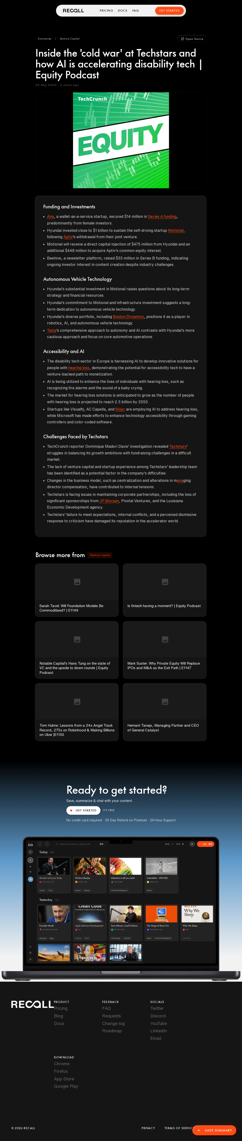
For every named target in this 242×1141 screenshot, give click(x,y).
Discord (158, 1016)
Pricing (106, 10)
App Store (64, 1079)
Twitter (157, 1008)
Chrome (61, 1063)
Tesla (51, 330)
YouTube (158, 1023)
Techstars (178, 446)
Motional (175, 230)
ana (180, 480)
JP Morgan (109, 501)
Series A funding (162, 216)
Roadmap (112, 1031)
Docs (123, 10)
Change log (113, 1023)
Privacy (148, 1128)
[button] (44, 39)
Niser (120, 409)
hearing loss (78, 368)
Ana (50, 216)
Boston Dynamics (128, 316)
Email (155, 1038)
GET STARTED (83, 810)
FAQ (135, 10)
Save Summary (214, 1130)
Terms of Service (179, 1128)
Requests (111, 1016)
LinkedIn (158, 1031)
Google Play (66, 1086)
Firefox (61, 1071)
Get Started (169, 11)
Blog (58, 1016)
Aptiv (68, 237)
